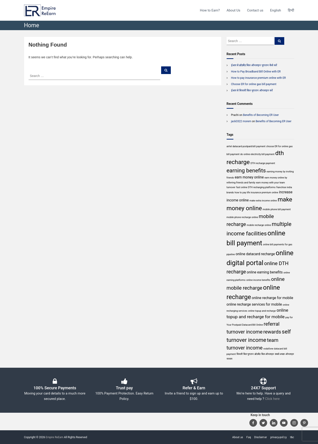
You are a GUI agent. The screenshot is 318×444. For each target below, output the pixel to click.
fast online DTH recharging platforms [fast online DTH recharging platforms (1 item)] (255, 187)
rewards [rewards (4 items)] (272, 332)
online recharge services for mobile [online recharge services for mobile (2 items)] (254, 304)
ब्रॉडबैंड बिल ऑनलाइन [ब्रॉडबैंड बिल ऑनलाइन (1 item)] (264, 354)
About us (237, 437)
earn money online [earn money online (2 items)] (249, 177)
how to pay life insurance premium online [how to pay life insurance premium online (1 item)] (256, 192)
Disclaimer (260, 437)
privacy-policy (278, 437)
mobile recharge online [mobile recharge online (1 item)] (259, 225)
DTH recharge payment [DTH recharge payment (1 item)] (262, 163)
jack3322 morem (241, 121)
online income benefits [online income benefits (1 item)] (258, 280)
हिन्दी (291, 10)
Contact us (255, 10)
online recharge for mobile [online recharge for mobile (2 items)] (272, 298)
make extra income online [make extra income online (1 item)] (263, 200)
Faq (248, 437)
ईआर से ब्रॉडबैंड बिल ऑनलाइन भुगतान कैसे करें (254, 65)
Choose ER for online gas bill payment (253, 84)
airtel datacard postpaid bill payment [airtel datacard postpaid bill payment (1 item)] (246, 146)
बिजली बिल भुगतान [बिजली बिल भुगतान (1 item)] (245, 354)
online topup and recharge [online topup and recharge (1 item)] (262, 310)
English (275, 10)
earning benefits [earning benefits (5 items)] (246, 170)
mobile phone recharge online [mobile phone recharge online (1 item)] (242, 217)
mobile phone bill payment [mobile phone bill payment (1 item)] (277, 209)
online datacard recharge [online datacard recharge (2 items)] (255, 254)
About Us (233, 10)
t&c (292, 437)
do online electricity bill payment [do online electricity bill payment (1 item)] (257, 154)
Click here (272, 399)
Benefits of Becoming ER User (261, 115)
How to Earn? (210, 10)
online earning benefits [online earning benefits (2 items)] (265, 272)
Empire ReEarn (54, 437)
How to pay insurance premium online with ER (258, 77)
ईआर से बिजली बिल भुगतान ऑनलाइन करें (252, 90)
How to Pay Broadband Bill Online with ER (256, 71)
